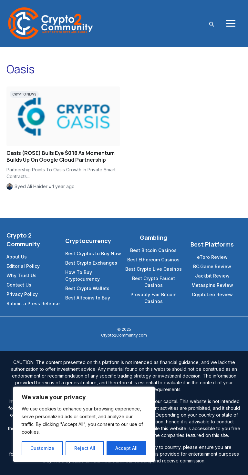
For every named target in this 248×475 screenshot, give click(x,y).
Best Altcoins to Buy (87, 297)
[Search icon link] (212, 23)
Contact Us (18, 285)
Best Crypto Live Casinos (153, 269)
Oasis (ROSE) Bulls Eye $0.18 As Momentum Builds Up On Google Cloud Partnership (60, 156)
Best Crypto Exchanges (91, 263)
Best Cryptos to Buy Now (93, 253)
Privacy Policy (22, 294)
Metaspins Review (212, 285)
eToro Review (212, 257)
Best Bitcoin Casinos (153, 250)
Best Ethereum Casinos (153, 259)
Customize (42, 448)
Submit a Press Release (33, 303)
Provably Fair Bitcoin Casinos (153, 298)
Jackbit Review (212, 275)
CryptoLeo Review (212, 294)
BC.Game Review (212, 266)
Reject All (84, 448)
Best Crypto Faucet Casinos (153, 282)
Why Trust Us (21, 275)
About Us (16, 256)
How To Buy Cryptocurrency (82, 275)
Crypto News (24, 94)
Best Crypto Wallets (87, 288)
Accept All (126, 448)
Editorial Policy (23, 266)
